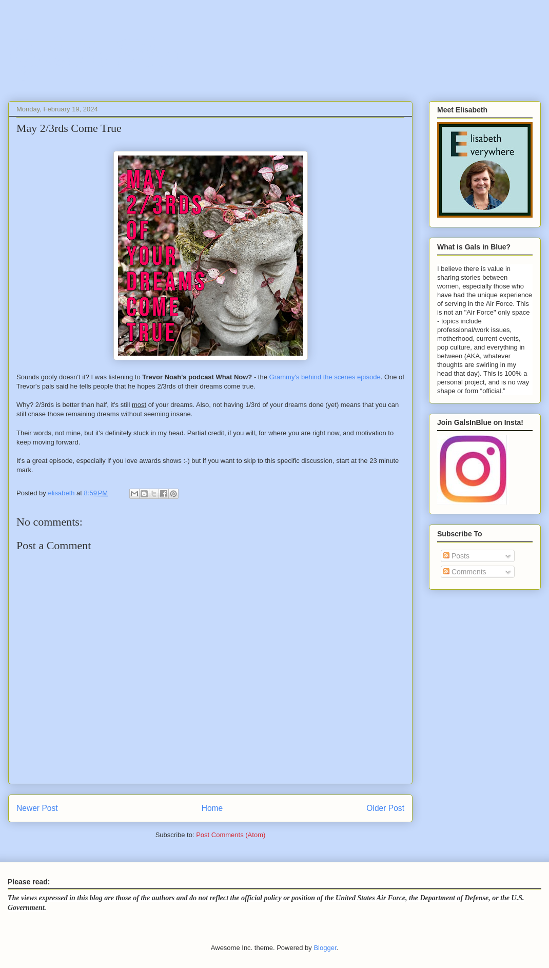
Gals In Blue (93, 54)
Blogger (324, 948)
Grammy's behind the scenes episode (325, 377)
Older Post (385, 808)
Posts (456, 556)
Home (212, 808)
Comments (464, 572)
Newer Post (37, 808)
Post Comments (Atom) (230, 835)
